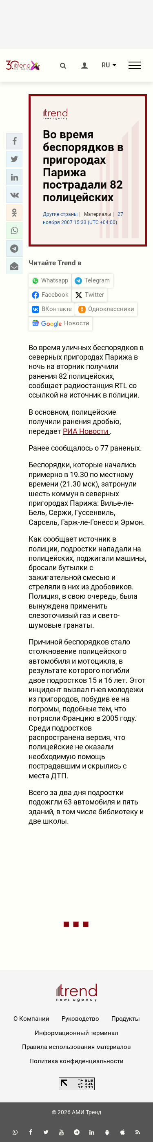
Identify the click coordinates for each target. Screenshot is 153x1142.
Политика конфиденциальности (76, 1061)
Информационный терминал (76, 1033)
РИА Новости (86, 431)
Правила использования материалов (76, 1047)
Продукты (125, 1018)
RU (106, 65)
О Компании (31, 1018)
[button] (14, 141)
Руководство (80, 1018)
